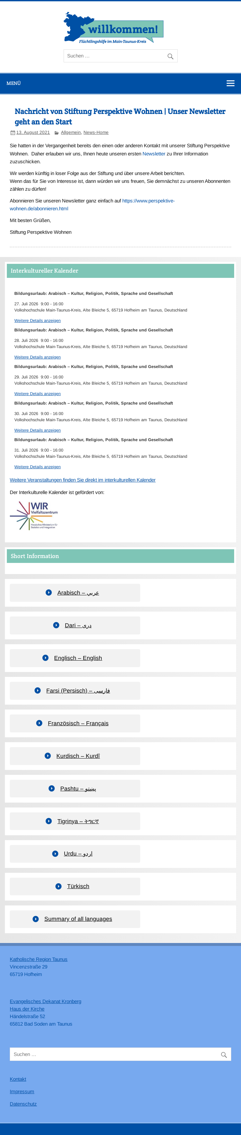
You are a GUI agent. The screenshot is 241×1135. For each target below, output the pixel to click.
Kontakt (18, 1079)
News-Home (96, 132)
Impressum (22, 1091)
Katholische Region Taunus (39, 959)
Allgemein (71, 132)
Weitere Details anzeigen (37, 320)
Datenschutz (23, 1104)
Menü (14, 83)
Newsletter (154, 153)
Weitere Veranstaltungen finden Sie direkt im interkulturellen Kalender (83, 480)
